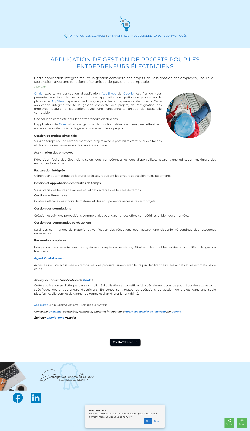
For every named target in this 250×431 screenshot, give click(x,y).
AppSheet (109, 93)
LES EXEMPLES (96, 35)
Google (128, 93)
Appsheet (131, 311)
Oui (148, 421)
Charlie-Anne (55, 317)
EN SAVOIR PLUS (118, 35)
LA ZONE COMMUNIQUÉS (170, 35)
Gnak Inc (54, 311)
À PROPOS (77, 35)
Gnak (38, 93)
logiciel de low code (152, 311)
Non (156, 421)
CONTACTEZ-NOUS (125, 342)
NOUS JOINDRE (141, 35)
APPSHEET (41, 305)
